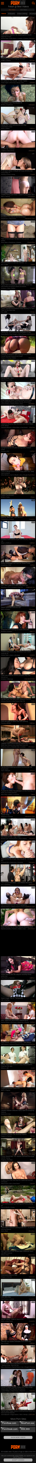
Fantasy (26, 38)
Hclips (33, 312)
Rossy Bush (4, 334)
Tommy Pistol (14, 403)
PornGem (32, 403)
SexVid (33, 1183)
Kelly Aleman (5, 475)
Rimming (13, 82)
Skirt (2, 196)
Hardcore (12, 978)
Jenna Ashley (5, 403)
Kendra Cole (5, 838)
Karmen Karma (5, 906)
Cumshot (16, 794)
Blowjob (3, 631)
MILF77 (32, 631)
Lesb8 (33, 174)
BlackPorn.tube (30, 218)
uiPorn (33, 451)
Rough (25, 475)
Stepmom (4, 816)
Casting (7, 1000)
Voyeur (3, 358)
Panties (18, 242)
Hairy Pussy (10, 150)
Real (9, 288)
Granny (3, 451)
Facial (7, 1343)
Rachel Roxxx (16, 1367)
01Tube (32, 60)
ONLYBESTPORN (30, 679)
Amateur (4, 288)
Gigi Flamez (4, 1044)
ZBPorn (32, 128)
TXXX (33, 701)
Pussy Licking (11, 174)
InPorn (33, 380)
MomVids (32, 358)
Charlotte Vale (15, 747)
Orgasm (3, 1136)
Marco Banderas (6, 1367)
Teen (2, 770)
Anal (21, 403)
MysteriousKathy (6, 929)
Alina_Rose (4, 242)
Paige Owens (14, 1414)
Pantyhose (12, 242)
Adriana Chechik (6, 701)
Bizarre (12, 14)
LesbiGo (32, 519)
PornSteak (32, 196)
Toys (10, 380)
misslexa (4, 587)
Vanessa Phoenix (14, 1044)
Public (8, 497)
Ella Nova (13, 1022)
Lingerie (3, 150)
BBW (5, 312)
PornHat (32, 609)
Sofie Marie (13, 38)
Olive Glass (16, 427)
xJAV (33, 1068)
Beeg (33, 794)
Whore (3, 1068)
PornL (33, 497)
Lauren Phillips (5, 1391)
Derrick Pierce (5, 1022)
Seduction (13, 862)
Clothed (8, 60)
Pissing (3, 174)
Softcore (8, 543)
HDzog (33, 1160)
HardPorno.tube (30, 906)
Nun (2, 1343)
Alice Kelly (4, 794)
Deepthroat (9, 104)
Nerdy (3, 128)
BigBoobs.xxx (31, 587)
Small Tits (29, 1044)
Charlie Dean (5, 655)
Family (27, 1022)
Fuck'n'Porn (31, 242)
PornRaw (32, 1231)
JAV (2, 1000)
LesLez (33, 334)
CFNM (3, 60)
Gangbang (4, 565)
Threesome (4, 519)
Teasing (7, 196)
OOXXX (32, 82)
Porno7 (33, 770)
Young (12, 1207)
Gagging (3, 1160)
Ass (22, 82)
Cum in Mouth (14, 475)
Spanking (7, 884)
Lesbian (20, 38)
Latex (6, 264)
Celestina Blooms (6, 427)
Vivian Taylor (5, 82)
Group (23, 1044)
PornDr (33, 1090)
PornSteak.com (10, 1429)
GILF (7, 451)
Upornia (32, 1391)
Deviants (32, 38)
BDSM (3, 104)
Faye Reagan (13, 334)
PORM (18, 3)
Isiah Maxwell (5, 1414)
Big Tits (20, 587)
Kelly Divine (4, 1183)
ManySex (32, 104)
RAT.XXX (32, 1277)
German (9, 1277)
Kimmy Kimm (13, 838)
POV (9, 587)
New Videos (12, 9)
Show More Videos (18, 1437)
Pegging (7, 1090)
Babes (8, 128)
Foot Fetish (24, 427)
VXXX (33, 264)
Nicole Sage (5, 38)
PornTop (32, 427)
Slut (19, 334)
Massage (10, 679)
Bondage (17, 655)
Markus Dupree (16, 906)
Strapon (3, 1277)
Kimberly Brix (5, 862)
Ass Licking (22, 14)
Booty (18, 82)
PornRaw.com (10, 1423)
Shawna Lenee (5, 747)
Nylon (12, 655)
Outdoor (11, 519)
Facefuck (24, 906)
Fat (2, 312)
